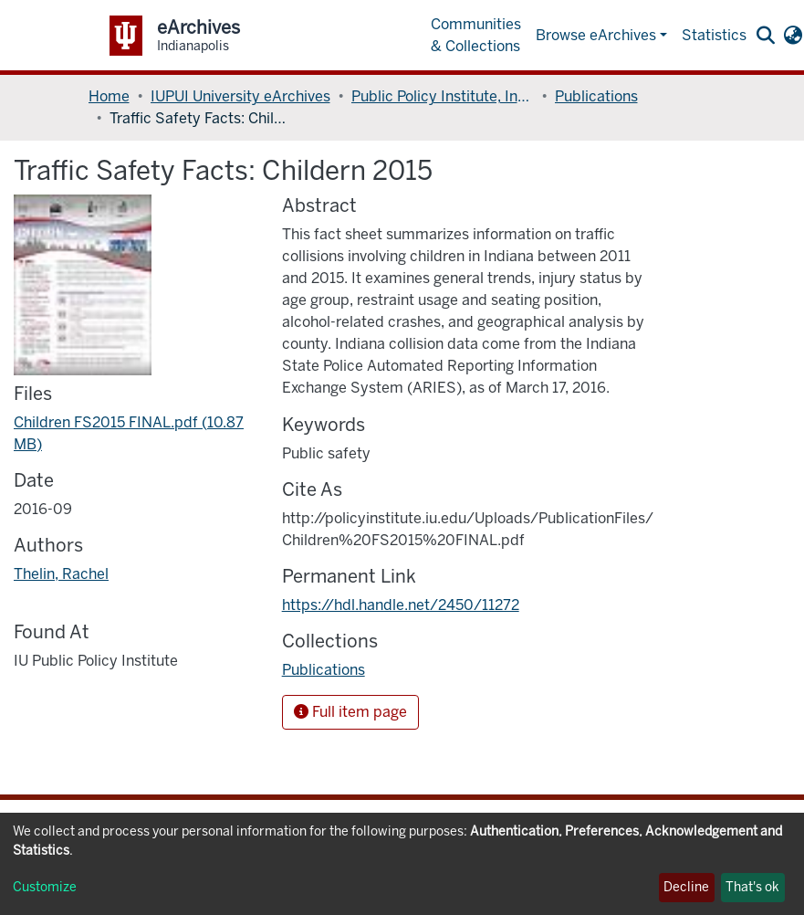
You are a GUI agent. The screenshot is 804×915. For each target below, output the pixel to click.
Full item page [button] (350, 711)
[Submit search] (766, 35)
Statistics (714, 35)
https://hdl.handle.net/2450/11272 (400, 605)
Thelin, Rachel (61, 574)
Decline (686, 887)
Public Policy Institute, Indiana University (442, 96)
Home (109, 96)
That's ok (752, 887)
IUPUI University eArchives (240, 96)
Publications (596, 96)
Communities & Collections (476, 35)
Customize (45, 887)
